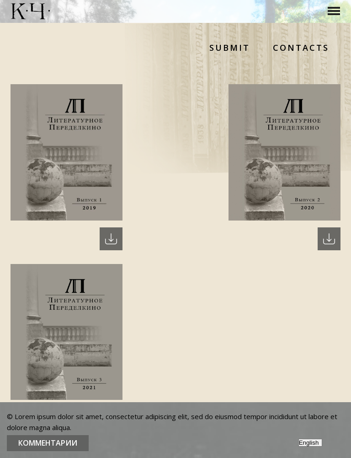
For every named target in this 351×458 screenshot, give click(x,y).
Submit (229, 47)
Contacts (301, 47)
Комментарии (47, 443)
